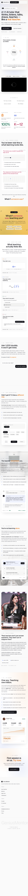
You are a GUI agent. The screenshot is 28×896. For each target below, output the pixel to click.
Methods (3, 791)
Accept (22, 563)
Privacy (2, 811)
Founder (2, 801)
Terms (2, 813)
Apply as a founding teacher (9, 712)
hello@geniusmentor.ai (5, 809)
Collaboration (3, 795)
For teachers (3, 803)
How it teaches (4, 789)
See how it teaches (17, 28)
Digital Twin (3, 793)
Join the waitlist (14, 2)
